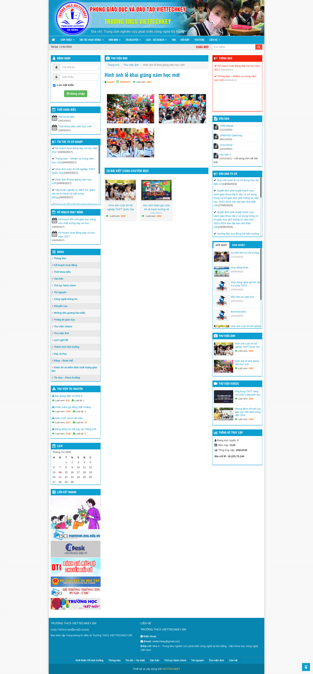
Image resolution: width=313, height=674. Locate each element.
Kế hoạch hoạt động (70, 212)
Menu (60, 252)
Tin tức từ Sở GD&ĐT (70, 142)
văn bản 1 (225, 154)
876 (67, 400)
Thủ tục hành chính (65, 285)
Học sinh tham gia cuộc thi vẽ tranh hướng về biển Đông (156, 209)
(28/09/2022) (237, 271)
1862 (158, 216)
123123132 (226, 144)
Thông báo (60, 258)
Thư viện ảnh (131, 64)
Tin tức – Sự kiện (135, 660)
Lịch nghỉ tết (61, 340)
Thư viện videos (63, 326)
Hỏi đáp (185, 40)
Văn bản (115, 40)
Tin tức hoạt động (91, 40)
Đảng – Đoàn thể (63, 360)
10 (85, 422)
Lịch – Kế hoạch (156, 40)
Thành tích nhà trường (66, 346)
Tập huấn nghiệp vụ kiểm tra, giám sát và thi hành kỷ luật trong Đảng (73, 193)
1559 (251, 419)
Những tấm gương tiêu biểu (69, 313)
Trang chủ (113, 64)
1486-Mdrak (226, 125)
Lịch (59, 446)
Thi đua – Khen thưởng (67, 377)
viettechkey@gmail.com (166, 641)
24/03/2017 (125, 82)
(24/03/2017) (227, 70)
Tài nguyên (133, 40)
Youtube (199, 40)
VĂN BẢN (224, 118)
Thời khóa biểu (62, 272)
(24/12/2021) (237, 301)
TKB (174, 40)
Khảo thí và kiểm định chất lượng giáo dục (74, 369)
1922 (149, 82)
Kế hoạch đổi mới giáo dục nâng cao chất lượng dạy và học (77, 221)
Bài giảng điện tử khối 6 (67, 395)
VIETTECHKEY (171, 668)
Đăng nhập (64, 58)
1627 (68, 422)
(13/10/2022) (237, 257)
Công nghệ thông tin (65, 299)
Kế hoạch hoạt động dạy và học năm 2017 (76, 234)
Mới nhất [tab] (221, 245)
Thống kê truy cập (231, 432)
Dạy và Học (60, 353)
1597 (68, 411)
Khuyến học (61, 306)
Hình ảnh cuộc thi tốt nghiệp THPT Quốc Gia (120, 207)
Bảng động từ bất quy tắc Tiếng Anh (74, 429)
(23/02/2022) (237, 289)
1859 (251, 398)
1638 (68, 433)
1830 (123, 216)
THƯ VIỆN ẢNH (119, 58)
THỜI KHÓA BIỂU (66, 110)
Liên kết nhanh (66, 492)
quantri (110, 82)
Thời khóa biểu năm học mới (74, 126)
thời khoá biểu (66, 116)
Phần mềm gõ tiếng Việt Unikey (71, 407)
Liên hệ (214, 40)
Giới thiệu (67, 40)
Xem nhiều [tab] (238, 245)
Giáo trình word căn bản (67, 418)
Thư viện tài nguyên (70, 389)
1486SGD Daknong (231, 135)
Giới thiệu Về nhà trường (89, 660)
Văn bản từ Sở (228, 174)
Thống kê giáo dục (64, 319)
